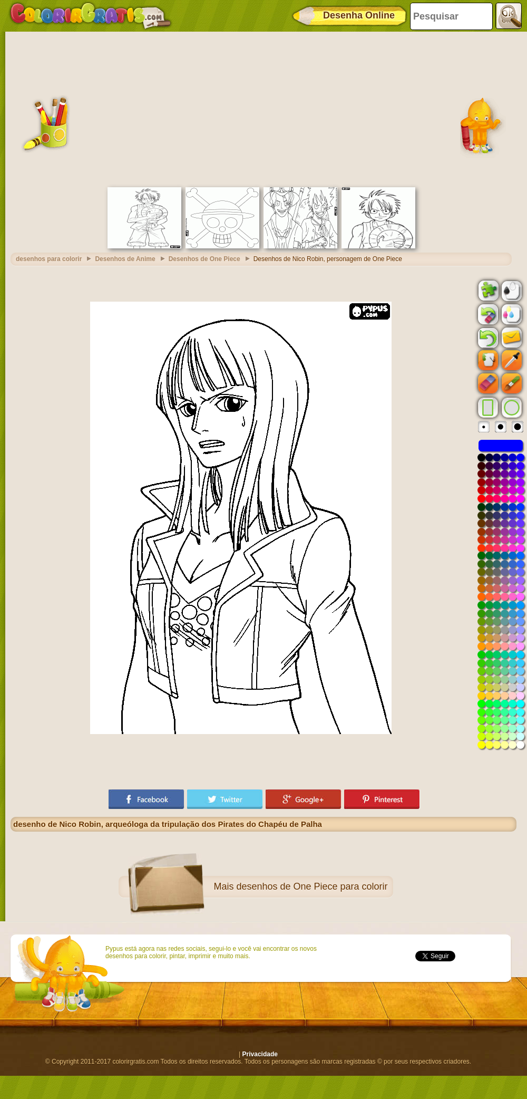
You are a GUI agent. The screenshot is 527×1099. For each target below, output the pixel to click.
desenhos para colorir (49, 259)
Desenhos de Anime (125, 259)
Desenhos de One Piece (204, 259)
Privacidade (260, 1054)
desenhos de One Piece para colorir (311, 886)
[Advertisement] (263, 108)
